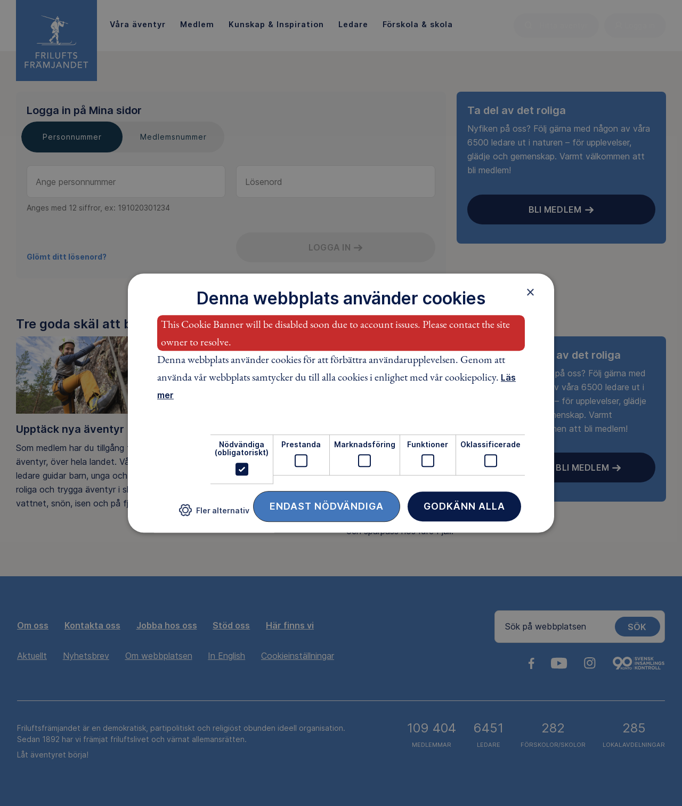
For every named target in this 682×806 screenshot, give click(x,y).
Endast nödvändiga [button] (327, 506)
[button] (214, 514)
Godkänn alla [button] (464, 506)
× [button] (530, 292)
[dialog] (341, 403)
